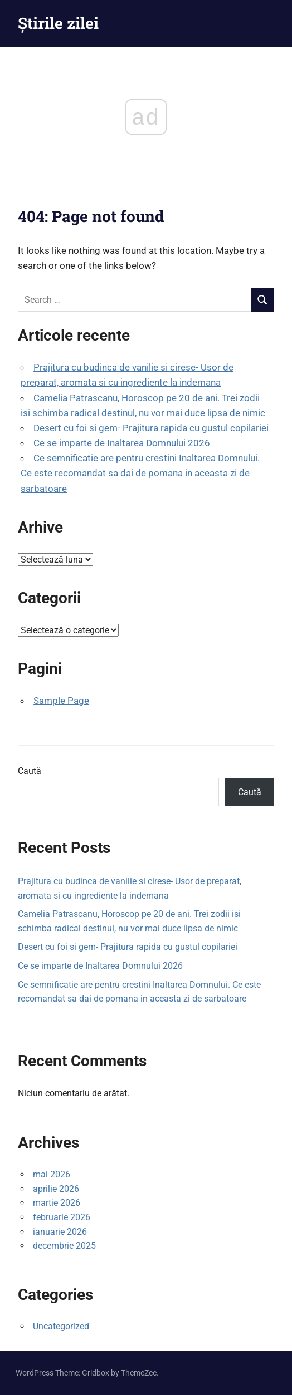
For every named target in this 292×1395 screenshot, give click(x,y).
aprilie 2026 (56, 1189)
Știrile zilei (58, 23)
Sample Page (61, 700)
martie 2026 (56, 1202)
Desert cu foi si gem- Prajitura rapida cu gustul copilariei (151, 427)
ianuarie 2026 (60, 1231)
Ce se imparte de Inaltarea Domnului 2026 (121, 442)
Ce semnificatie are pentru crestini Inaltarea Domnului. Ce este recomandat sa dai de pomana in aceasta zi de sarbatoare (140, 473)
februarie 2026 (61, 1217)
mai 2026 (51, 1174)
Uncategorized (61, 1326)
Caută (29, 771)
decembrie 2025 (64, 1245)
